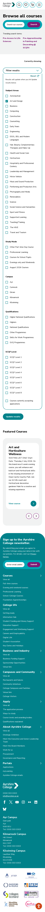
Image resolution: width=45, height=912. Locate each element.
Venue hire (7, 667)
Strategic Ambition (11, 735)
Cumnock (13, 287)
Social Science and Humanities (22, 207)
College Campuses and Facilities (16, 688)
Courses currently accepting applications (21, 402)
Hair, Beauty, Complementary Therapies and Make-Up (22, 146)
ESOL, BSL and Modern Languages (20, 138)
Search (33, 24)
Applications (8, 767)
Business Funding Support (14, 658)
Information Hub (9, 617)
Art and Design (16, 101)
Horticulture (15, 158)
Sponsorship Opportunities (14, 662)
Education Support (10, 625)
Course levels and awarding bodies (17, 717)
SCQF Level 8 (16, 392)
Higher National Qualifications (22, 317)
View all (6, 579)
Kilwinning (14, 302)
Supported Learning (18, 217)
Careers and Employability (14, 633)
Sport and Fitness (17, 212)
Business (13, 106)
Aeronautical (15, 96)
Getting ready (9, 613)
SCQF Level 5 (16, 377)
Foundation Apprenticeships (14, 600)
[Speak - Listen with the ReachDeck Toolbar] (39, 906)
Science (13, 202)
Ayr (11, 282)
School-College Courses (13, 595)
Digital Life (7, 637)
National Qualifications (19, 327)
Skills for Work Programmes (22, 337)
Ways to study (9, 713)
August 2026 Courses (19, 267)
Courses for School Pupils (20, 257)
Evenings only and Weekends (22, 262)
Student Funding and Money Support (18, 621)
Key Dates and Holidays (13, 645)
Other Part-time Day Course (22, 247)
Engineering (15, 131)
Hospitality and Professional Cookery (22, 165)
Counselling (15, 121)
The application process (13, 709)
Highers (13, 322)
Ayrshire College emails (13, 775)
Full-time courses (10, 583)
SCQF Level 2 (16, 362)
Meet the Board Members (14, 746)
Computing (14, 111)
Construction (15, 116)
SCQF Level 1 (16, 357)
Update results (13, 416)
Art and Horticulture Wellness (17, 450)
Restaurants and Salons (13, 680)
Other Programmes (18, 332)
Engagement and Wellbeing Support (18, 629)
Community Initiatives (12, 684)
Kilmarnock (14, 297)
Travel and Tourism (18, 232)
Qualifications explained (13, 721)
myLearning (7, 771)
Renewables (15, 197)
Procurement (8, 754)
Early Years (14, 126)
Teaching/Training (17, 222)
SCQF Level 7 (16, 387)
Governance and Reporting (14, 758)
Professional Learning (19, 252)
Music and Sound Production (21, 181)
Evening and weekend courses (15, 587)
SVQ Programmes (17, 342)
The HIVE (14, 227)
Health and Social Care (19, 153)
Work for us (8, 750)
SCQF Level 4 (16, 372)
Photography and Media (20, 191)
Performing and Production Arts (23, 186)
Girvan (12, 292)
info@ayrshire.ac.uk (11, 796)
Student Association (11, 641)
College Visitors (9, 696)
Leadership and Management (22, 171)
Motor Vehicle (16, 176)
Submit (33, 564)
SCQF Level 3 (16, 367)
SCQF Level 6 (16, 382)
